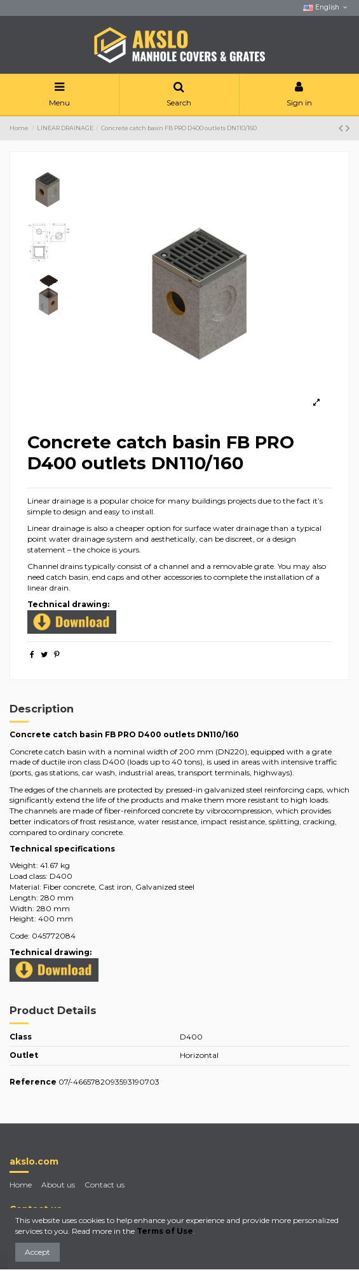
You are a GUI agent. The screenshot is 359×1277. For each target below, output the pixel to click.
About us (58, 1184)
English (326, 7)
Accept (37, 1252)
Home (21, 1184)
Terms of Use (165, 1231)
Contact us (105, 1184)
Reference (33, 1081)
